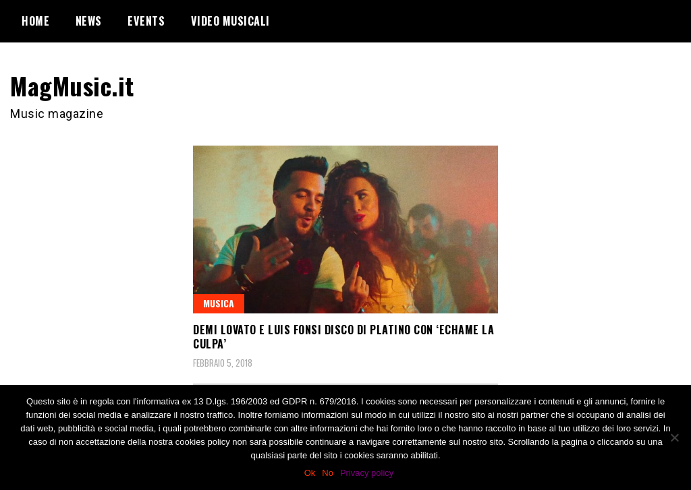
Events (146, 21)
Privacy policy (366, 473)
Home (35, 21)
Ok (310, 473)
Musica (218, 303)
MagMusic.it (72, 85)
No (327, 473)
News (89, 21)
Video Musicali (230, 21)
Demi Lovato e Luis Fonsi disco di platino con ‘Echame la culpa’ (343, 336)
